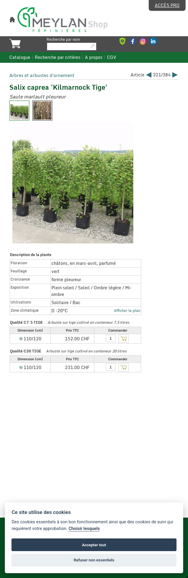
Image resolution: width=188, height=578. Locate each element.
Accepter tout (94, 545)
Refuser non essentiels (94, 560)
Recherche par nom (63, 39)
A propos (93, 57)
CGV (111, 57)
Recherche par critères (57, 57)
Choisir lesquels (84, 528)
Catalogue (19, 57)
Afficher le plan (127, 310)
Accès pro (167, 5)
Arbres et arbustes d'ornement (41, 75)
